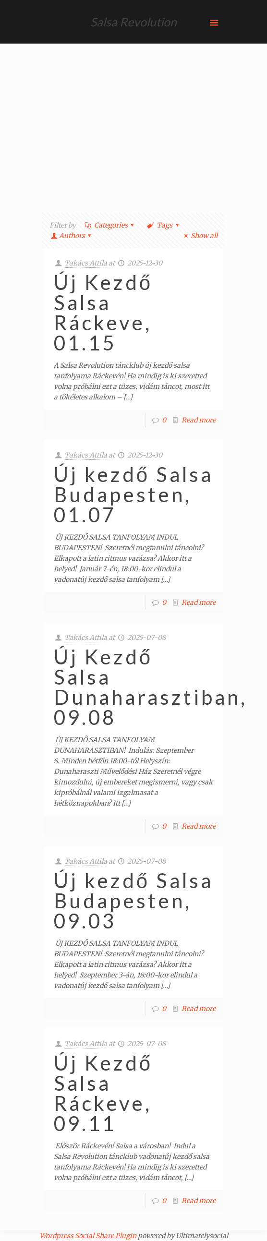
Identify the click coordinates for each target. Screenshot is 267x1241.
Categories (110, 225)
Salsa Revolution (133, 21)
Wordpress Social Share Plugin (88, 1235)
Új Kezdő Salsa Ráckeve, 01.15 (103, 312)
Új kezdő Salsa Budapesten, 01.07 (133, 494)
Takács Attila (85, 263)
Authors (71, 235)
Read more (199, 420)
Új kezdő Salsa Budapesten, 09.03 (133, 900)
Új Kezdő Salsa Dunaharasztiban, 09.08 (150, 687)
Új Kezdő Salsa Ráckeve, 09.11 (103, 1093)
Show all (199, 235)
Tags (164, 225)
